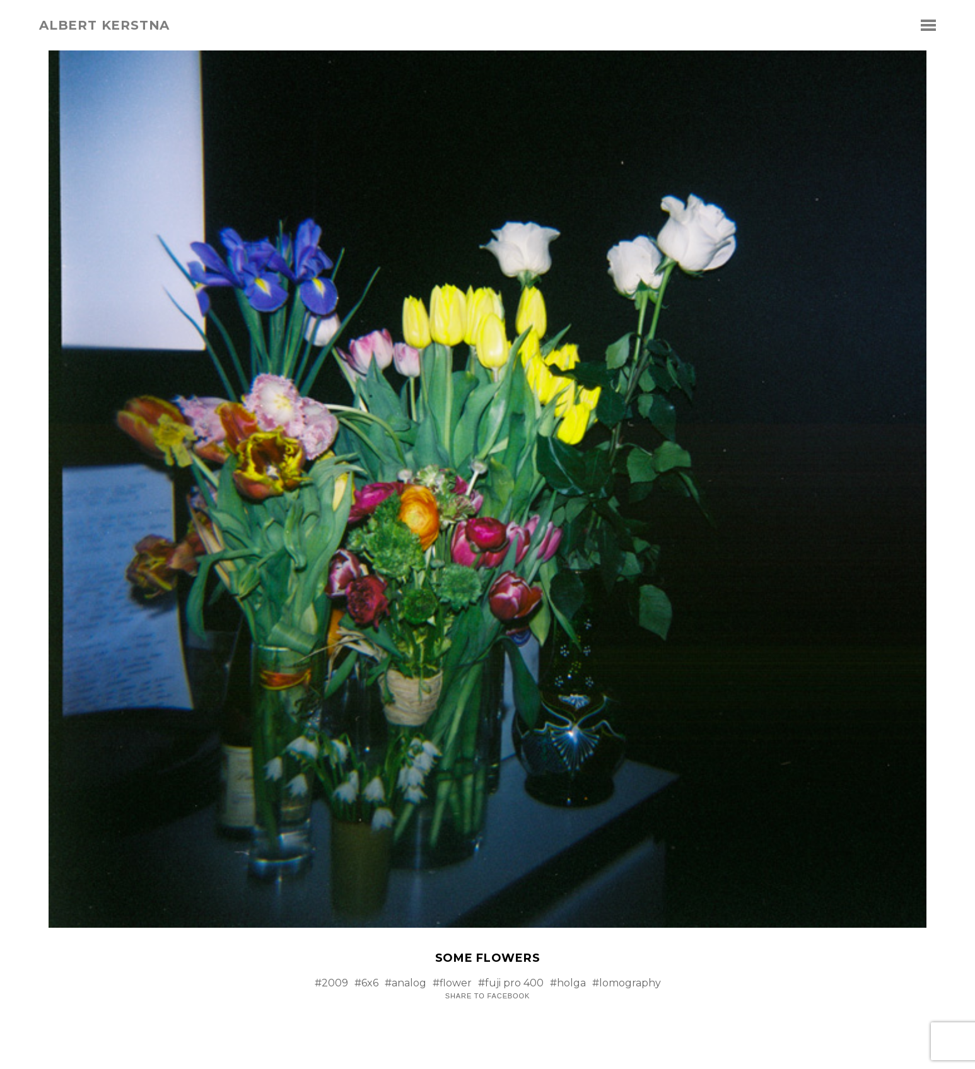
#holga (568, 983)
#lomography (626, 983)
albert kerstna (104, 25)
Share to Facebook (487, 996)
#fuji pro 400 (511, 983)
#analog (405, 983)
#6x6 (366, 983)
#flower (452, 983)
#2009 (331, 983)
